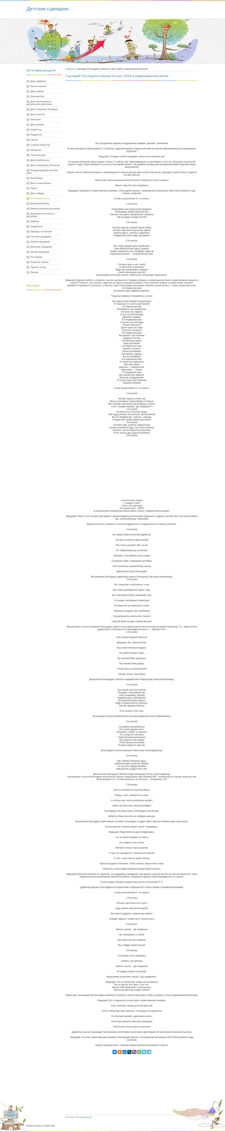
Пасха (33, 188)
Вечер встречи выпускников (45, 208)
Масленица (36, 178)
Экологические (38, 86)
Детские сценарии (47, 8)
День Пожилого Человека (43, 109)
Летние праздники (40, 252)
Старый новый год (40, 145)
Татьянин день (38, 155)
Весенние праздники (41, 246)
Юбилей (34, 221)
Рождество (36, 134)
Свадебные (36, 226)
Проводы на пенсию (41, 231)
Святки (34, 139)
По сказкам (36, 257)
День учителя (37, 114)
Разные (34, 272)
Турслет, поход (38, 267)
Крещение (35, 150)
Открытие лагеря (39, 262)
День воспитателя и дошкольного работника (39, 102)
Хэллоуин (35, 119)
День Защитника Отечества (45, 165)
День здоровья (38, 81)
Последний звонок (40, 198)
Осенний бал (37, 96)
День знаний (37, 91)
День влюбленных (40, 160)
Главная (69, 69)
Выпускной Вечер (39, 203)
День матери (37, 124)
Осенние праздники (40, 236)
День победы (37, 193)
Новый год (35, 129)
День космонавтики (40, 183)
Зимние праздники (40, 241)
